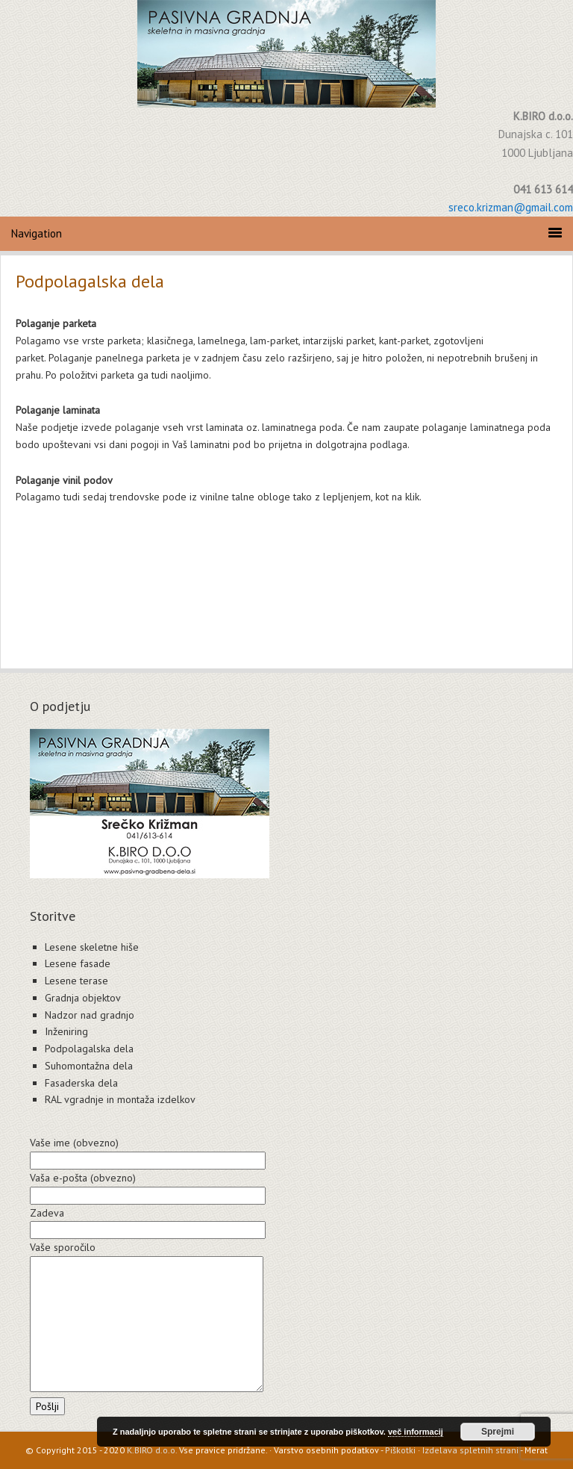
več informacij (415, 1431)
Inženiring (66, 1031)
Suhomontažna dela (89, 1065)
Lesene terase (76, 980)
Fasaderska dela (81, 1083)
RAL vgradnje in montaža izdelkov (120, 1099)
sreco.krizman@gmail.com (510, 207)
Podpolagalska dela (89, 1048)
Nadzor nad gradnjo (89, 1015)
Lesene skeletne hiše (92, 947)
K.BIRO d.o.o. (152, 1450)
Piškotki (400, 1450)
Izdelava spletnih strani (470, 1450)
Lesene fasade (77, 963)
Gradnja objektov (83, 997)
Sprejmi (497, 1431)
